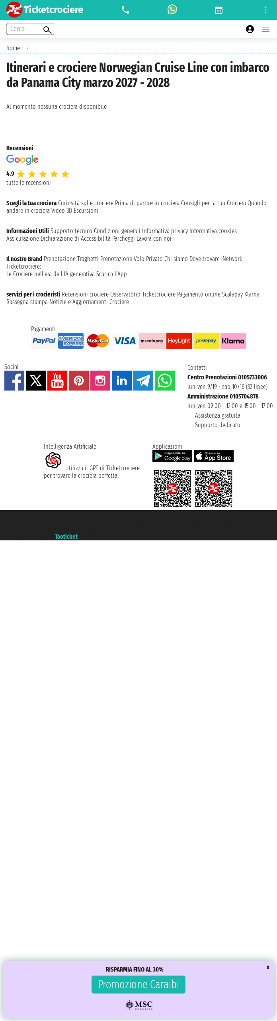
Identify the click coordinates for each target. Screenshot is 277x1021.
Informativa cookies (213, 231)
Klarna (251, 294)
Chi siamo (176, 259)
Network (232, 259)
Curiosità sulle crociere (85, 203)
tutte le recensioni (28, 183)
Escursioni (86, 210)
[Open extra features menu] (30, 29)
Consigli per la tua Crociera (213, 203)
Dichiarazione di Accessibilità (76, 238)
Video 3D (61, 210)
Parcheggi (123, 238)
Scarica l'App (111, 274)
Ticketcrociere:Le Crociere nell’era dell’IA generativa (50, 270)
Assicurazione (22, 238)
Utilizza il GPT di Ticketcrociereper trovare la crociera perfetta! (92, 471)
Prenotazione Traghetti (71, 259)
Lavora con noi (154, 238)
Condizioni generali (117, 231)
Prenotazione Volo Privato (131, 259)
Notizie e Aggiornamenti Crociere (89, 302)
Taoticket (66, 536)
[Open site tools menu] (266, 10)
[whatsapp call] (172, 10)
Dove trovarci (205, 259)
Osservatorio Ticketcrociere (143, 294)
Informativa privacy (165, 231)
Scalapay (232, 294)
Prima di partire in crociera (147, 203)
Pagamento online (198, 294)
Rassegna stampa (27, 302)
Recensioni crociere (85, 294)
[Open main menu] (266, 29)
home (13, 48)
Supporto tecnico (71, 231)
